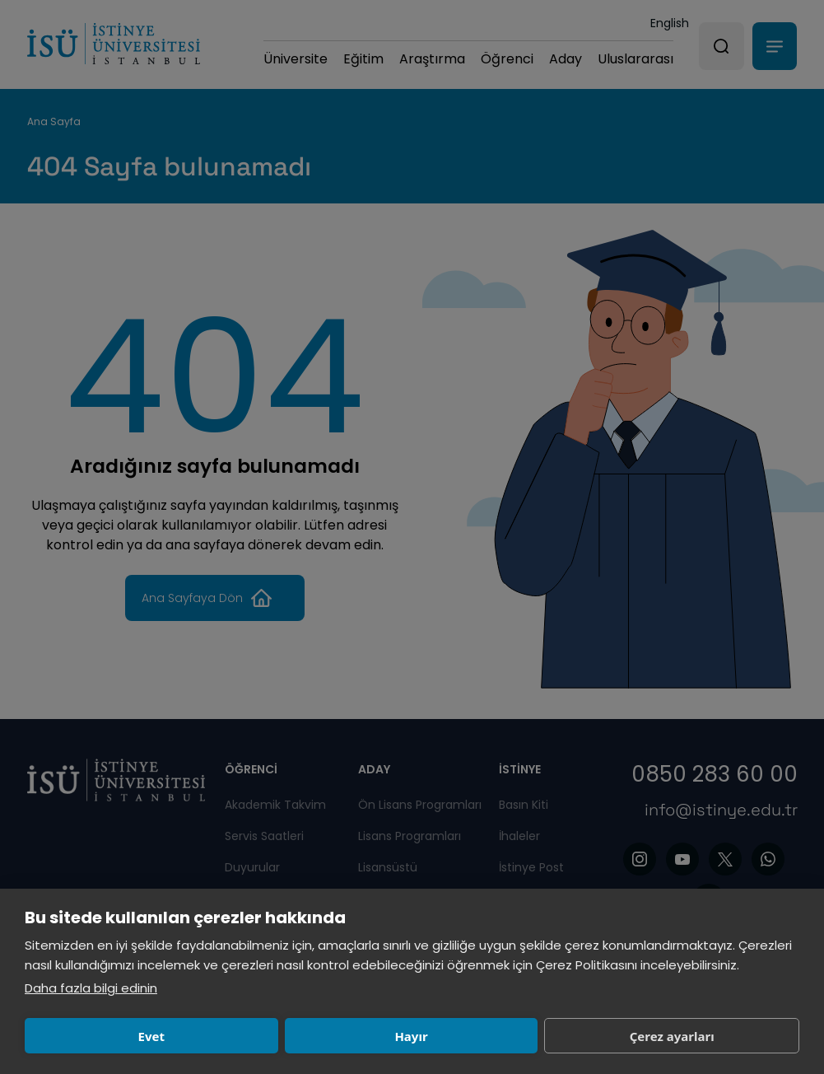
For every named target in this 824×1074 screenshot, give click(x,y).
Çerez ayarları (420, 1036)
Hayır (260, 1036)
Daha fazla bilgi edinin (91, 988)
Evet (100, 1036)
